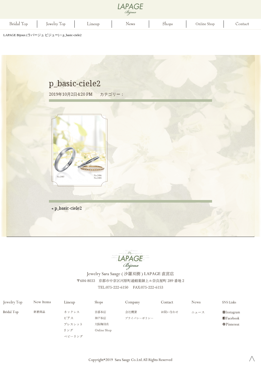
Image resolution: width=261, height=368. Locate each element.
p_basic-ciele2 (75, 83)
